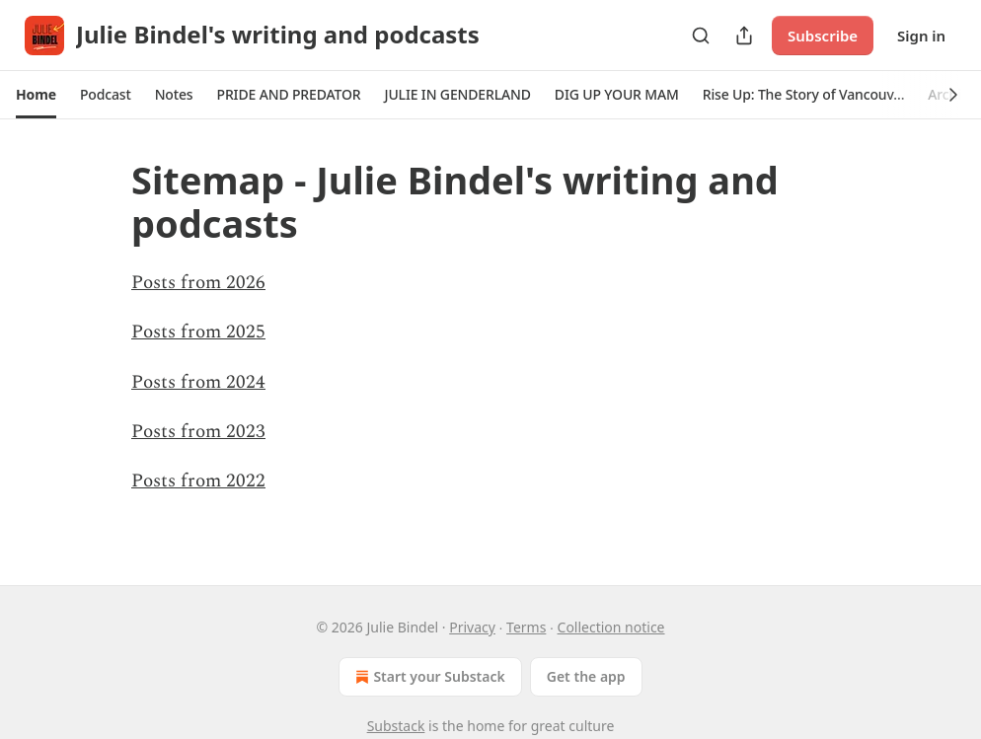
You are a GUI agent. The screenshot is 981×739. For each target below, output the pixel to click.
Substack (396, 725)
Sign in (921, 35)
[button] (36, 94)
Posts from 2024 (198, 382)
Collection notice (611, 627)
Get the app (586, 676)
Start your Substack (427, 677)
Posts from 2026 (198, 282)
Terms (526, 627)
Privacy (472, 627)
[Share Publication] (744, 35)
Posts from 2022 (198, 481)
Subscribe (823, 35)
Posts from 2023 (198, 431)
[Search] (700, 35)
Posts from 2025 (198, 332)
